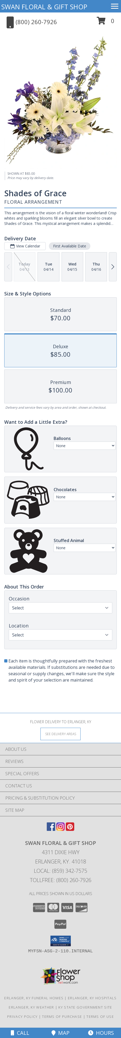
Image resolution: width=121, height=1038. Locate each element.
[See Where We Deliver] (60, 733)
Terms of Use (100, 1016)
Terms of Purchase (62, 1016)
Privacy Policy (22, 1016)
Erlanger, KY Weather (31, 1007)
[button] (105, 23)
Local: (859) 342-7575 (60, 870)
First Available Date (69, 245)
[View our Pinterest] (70, 829)
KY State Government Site (85, 1007)
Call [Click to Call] (20, 1032)
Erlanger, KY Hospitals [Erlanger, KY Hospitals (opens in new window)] (92, 998)
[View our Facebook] (51, 829)
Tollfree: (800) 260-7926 (60, 880)
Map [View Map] (60, 1032)
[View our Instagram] (60, 829)
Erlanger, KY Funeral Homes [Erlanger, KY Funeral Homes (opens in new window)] (33, 998)
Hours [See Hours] (101, 1032)
